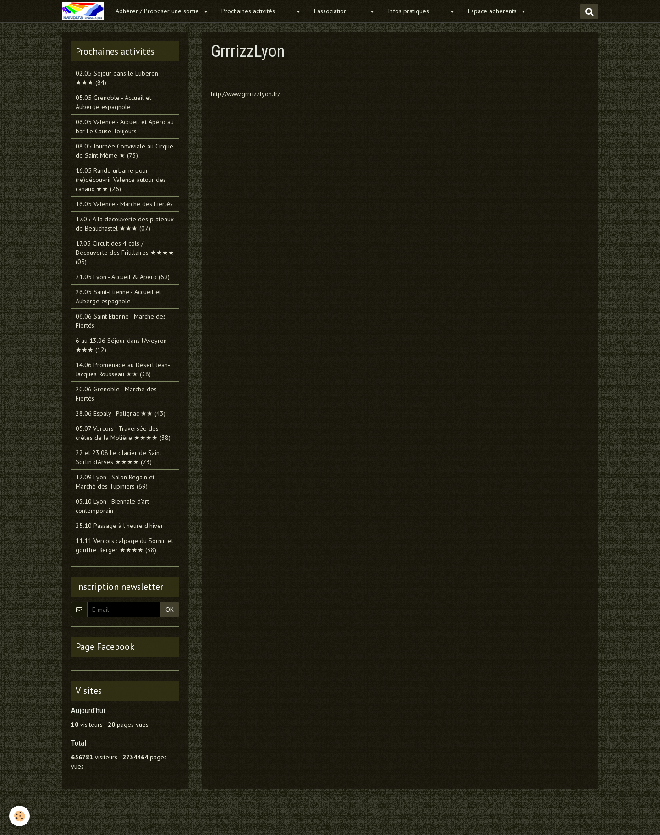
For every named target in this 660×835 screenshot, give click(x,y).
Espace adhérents (493, 11)
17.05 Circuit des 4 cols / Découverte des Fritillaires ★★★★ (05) (125, 252)
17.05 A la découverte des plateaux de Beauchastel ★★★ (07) (125, 223)
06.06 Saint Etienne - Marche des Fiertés (121, 321)
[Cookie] (19, 816)
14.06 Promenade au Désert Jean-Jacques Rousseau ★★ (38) (123, 369)
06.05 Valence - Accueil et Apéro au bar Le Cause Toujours (125, 126)
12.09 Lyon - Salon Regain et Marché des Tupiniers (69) (115, 481)
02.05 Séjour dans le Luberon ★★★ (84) (117, 78)
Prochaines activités (257, 11)
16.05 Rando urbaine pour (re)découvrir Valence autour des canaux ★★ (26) (121, 179)
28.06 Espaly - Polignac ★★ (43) (120, 413)
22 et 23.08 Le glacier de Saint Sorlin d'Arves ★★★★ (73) (118, 457)
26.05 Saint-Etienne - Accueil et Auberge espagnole (118, 296)
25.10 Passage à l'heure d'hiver (119, 526)
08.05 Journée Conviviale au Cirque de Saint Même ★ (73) (124, 150)
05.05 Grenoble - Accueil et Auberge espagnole (113, 102)
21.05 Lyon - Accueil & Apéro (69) (123, 277)
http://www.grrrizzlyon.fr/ (245, 94)
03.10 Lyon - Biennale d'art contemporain (112, 506)
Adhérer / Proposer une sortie (158, 11)
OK (169, 609)
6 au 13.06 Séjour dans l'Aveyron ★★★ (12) (121, 345)
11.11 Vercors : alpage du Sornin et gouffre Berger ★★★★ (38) (124, 545)
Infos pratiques (417, 11)
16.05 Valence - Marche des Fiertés (124, 204)
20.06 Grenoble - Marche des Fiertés (116, 393)
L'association (340, 11)
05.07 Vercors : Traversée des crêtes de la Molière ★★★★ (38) (123, 433)
